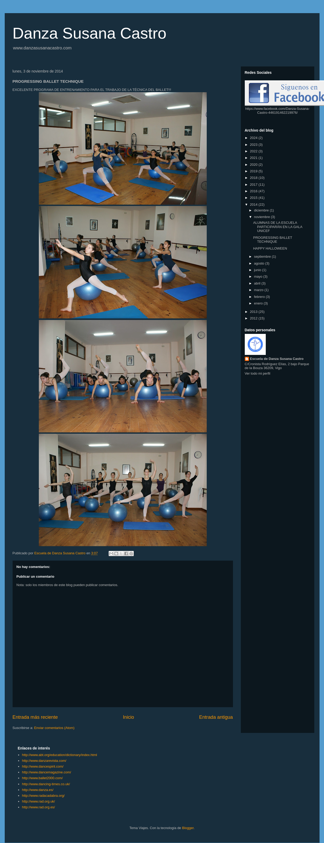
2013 (254, 312)
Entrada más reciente (35, 717)
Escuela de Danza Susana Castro (277, 359)
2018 (254, 178)
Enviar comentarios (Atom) (54, 728)
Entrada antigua (216, 717)
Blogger (188, 828)
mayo (258, 276)
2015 (254, 198)
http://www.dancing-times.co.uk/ (46, 784)
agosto (259, 263)
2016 (254, 191)
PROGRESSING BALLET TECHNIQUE (272, 240)
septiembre (263, 256)
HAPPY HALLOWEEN (270, 248)
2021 (254, 158)
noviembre (262, 217)
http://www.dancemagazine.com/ (46, 772)
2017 (254, 185)
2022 (254, 151)
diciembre (262, 210)
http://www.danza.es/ (38, 790)
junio (258, 270)
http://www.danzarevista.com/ (44, 761)
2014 (254, 204)
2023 (254, 145)
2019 (254, 171)
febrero (260, 297)
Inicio (128, 717)
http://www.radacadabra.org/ (43, 796)
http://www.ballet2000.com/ (42, 778)
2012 (254, 318)
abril (257, 283)
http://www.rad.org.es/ (38, 807)
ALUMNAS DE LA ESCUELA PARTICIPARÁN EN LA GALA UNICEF (277, 227)
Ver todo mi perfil (257, 373)
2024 (254, 138)
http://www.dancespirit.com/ (42, 766)
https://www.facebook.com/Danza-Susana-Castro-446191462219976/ (277, 111)
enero (259, 303)
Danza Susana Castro (90, 33)
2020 (254, 165)
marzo (259, 290)
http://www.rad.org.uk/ (38, 801)
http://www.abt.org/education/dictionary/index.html (59, 755)
